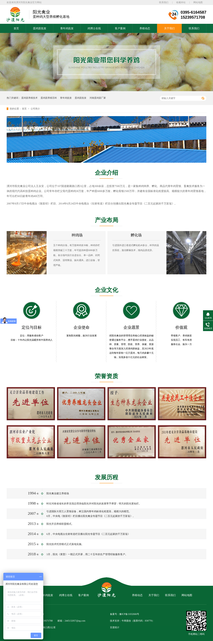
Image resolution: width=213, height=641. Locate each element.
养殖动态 (144, 28)
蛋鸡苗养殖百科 (49, 98)
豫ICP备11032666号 (129, 614)
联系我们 (163, 2)
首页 (16, 28)
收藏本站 (181, 2)
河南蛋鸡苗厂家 (98, 98)
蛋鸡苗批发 (39, 28)
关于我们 (169, 28)
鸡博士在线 (94, 28)
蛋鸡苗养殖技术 (29, 98)
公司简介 (35, 108)
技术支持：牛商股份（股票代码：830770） (132, 621)
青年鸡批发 (67, 28)
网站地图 (198, 2)
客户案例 (120, 28)
